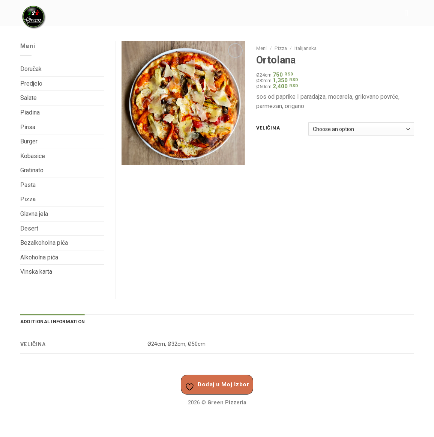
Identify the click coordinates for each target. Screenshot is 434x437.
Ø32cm (176, 344)
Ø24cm (156, 344)
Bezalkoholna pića (44, 242)
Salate (28, 97)
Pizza (281, 48)
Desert (29, 228)
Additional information (52, 321)
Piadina (30, 112)
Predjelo (31, 83)
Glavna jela (34, 213)
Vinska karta (36, 271)
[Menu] (409, 13)
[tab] (52, 321)
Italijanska (305, 48)
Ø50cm (197, 344)
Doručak (31, 68)
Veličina (268, 128)
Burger (29, 141)
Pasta (28, 184)
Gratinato (32, 170)
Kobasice (32, 156)
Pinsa (27, 127)
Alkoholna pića (39, 257)
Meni (261, 48)
